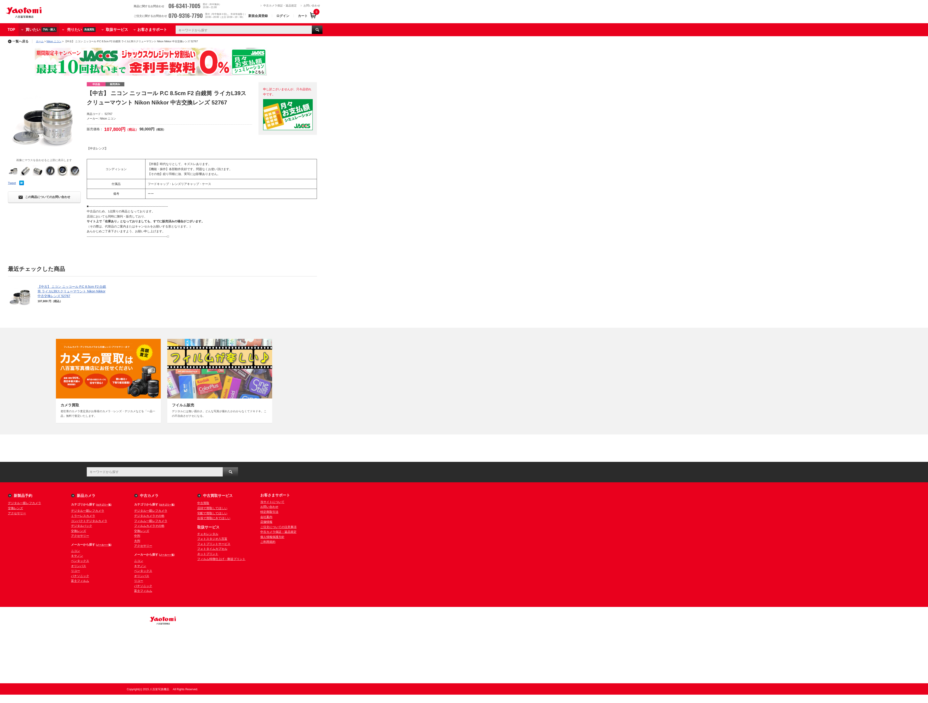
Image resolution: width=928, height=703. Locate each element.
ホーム (40, 41)
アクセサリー (17, 513)
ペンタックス (80, 561)
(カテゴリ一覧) (104, 504)
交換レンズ (15, 508)
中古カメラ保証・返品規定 (280, 5)
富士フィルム (80, 581)
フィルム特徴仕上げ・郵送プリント (221, 559)
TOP (11, 30)
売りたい (81, 29)
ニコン (75, 551)
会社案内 (266, 517)
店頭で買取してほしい (212, 508)
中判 (137, 536)
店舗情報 (266, 522)
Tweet (12, 183)
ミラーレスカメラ (83, 516)
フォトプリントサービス (213, 544)
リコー (75, 571)
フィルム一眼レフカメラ (150, 521)
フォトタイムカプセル (212, 549)
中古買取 (203, 503)
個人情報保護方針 (272, 537)
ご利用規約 (267, 542)
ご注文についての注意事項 (278, 527)
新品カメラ (86, 496)
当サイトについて (272, 502)
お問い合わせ (311, 5)
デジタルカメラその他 (149, 516)
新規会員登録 (258, 16)
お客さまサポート (152, 30)
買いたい (41, 29)
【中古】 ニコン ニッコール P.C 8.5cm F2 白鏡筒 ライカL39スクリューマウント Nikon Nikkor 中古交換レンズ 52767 (72, 291)
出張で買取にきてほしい (213, 518)
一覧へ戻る (18, 41)
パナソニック (80, 576)
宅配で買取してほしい (212, 513)
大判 (137, 541)
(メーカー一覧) (104, 545)
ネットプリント (207, 554)
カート (303, 16)
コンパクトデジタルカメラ (89, 521)
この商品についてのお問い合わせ (44, 197)
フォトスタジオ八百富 (212, 539)
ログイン (282, 16)
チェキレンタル (207, 534)
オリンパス (78, 566)
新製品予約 (23, 496)
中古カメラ (149, 496)
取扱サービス (117, 30)
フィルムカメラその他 (149, 526)
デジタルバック (81, 526)
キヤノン (77, 555)
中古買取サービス (218, 496)
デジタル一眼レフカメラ (24, 503)
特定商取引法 (269, 512)
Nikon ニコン (54, 41)
